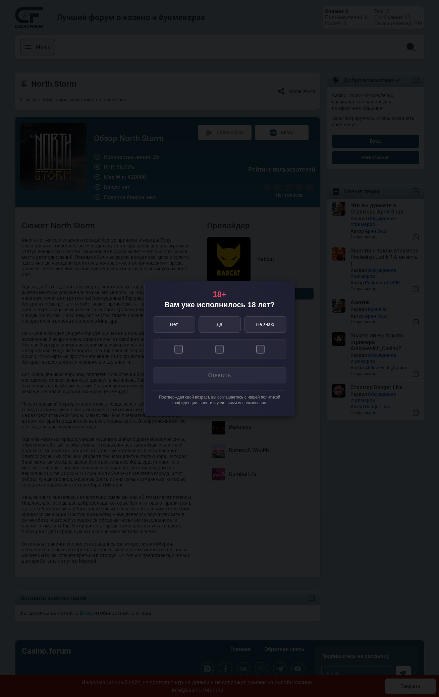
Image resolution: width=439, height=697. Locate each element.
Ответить (219, 375)
